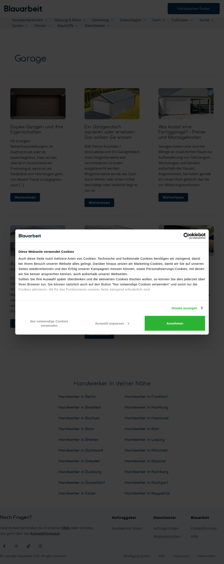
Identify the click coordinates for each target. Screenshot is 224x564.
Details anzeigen (184, 308)
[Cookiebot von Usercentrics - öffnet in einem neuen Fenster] (187, 236)
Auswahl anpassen (112, 323)
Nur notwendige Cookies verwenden (49, 323)
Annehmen (175, 323)
